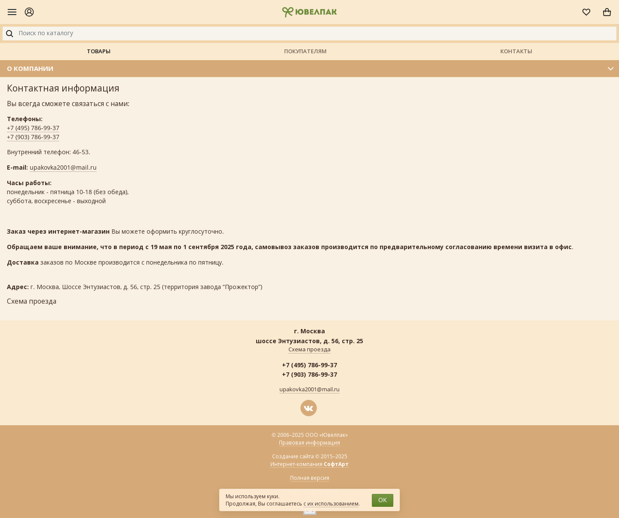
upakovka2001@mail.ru (63, 167)
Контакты (516, 51)
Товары (98, 51)
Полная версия (309, 478)
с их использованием (331, 504)
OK (382, 500)
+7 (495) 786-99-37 (33, 128)
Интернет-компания (309, 464)
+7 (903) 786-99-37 (33, 137)
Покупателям (305, 51)
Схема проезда (309, 349)
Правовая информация (309, 443)
